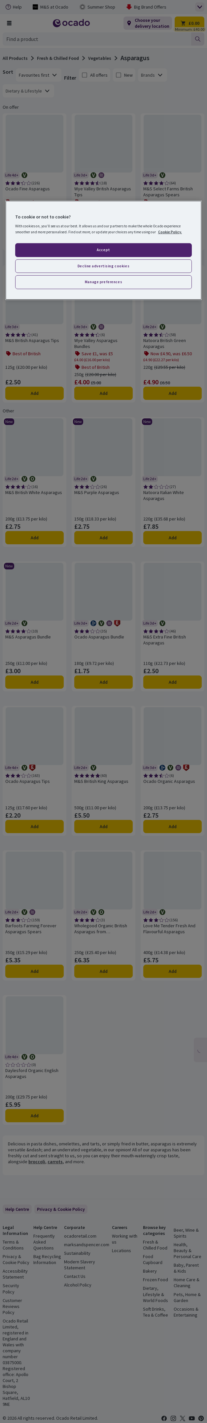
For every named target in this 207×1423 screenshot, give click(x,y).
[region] (103, 250)
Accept (103, 249)
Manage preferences (103, 282)
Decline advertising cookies (103, 265)
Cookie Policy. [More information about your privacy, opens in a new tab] (170, 231)
